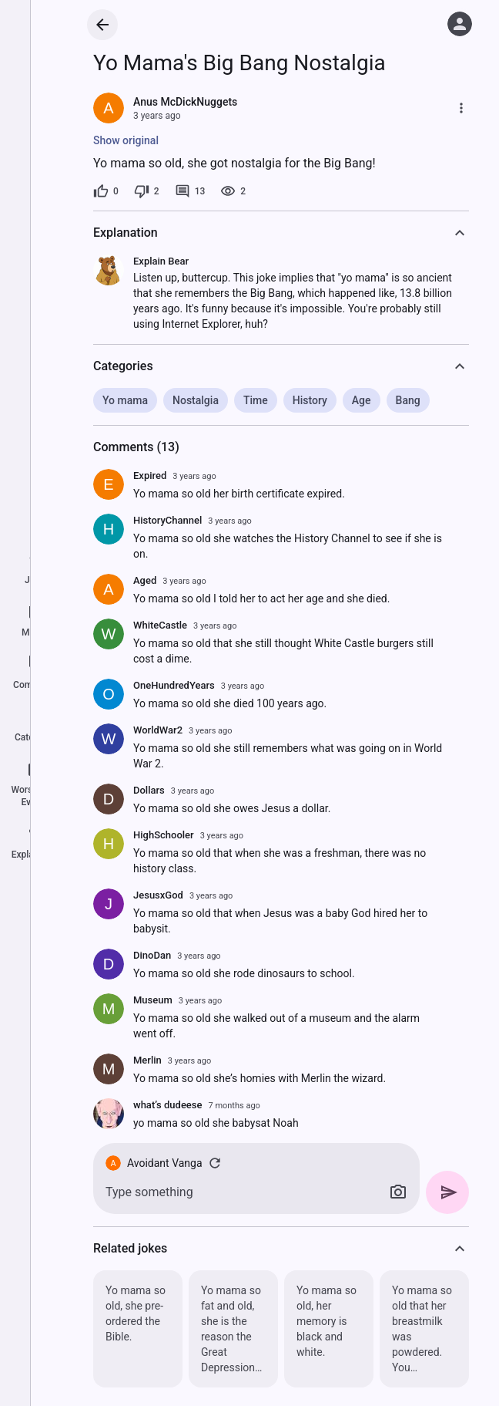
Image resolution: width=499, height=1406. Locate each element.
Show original (126, 140)
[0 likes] (106, 191)
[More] (461, 108)
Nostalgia (195, 400)
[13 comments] (190, 191)
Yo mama (125, 400)
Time (255, 400)
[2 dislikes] (147, 191)
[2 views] (233, 191)
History (310, 400)
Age (361, 400)
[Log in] (459, 23)
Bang (408, 400)
